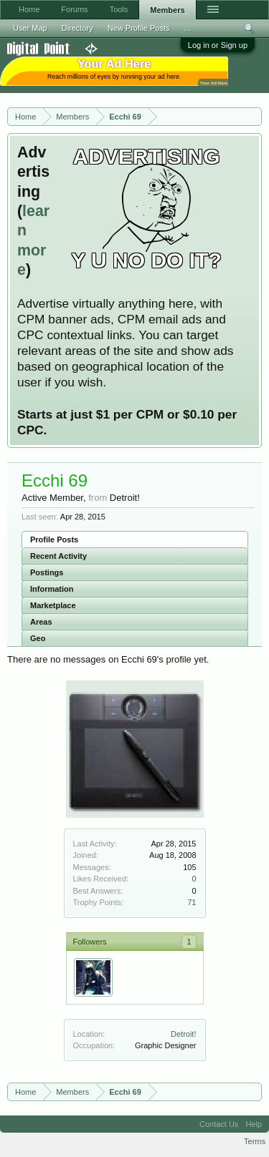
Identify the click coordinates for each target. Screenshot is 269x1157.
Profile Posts (54, 539)
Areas (41, 621)
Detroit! (183, 1034)
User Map (30, 28)
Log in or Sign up (217, 45)
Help (253, 1124)
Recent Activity (58, 556)
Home (29, 9)
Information (52, 589)
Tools (119, 9)
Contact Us (218, 1124)
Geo (37, 638)
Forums (74, 9)
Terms (254, 1141)
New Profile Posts (139, 28)
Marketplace (53, 605)
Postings (46, 572)
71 (191, 902)
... (187, 28)
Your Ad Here (213, 82)
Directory (77, 28)
